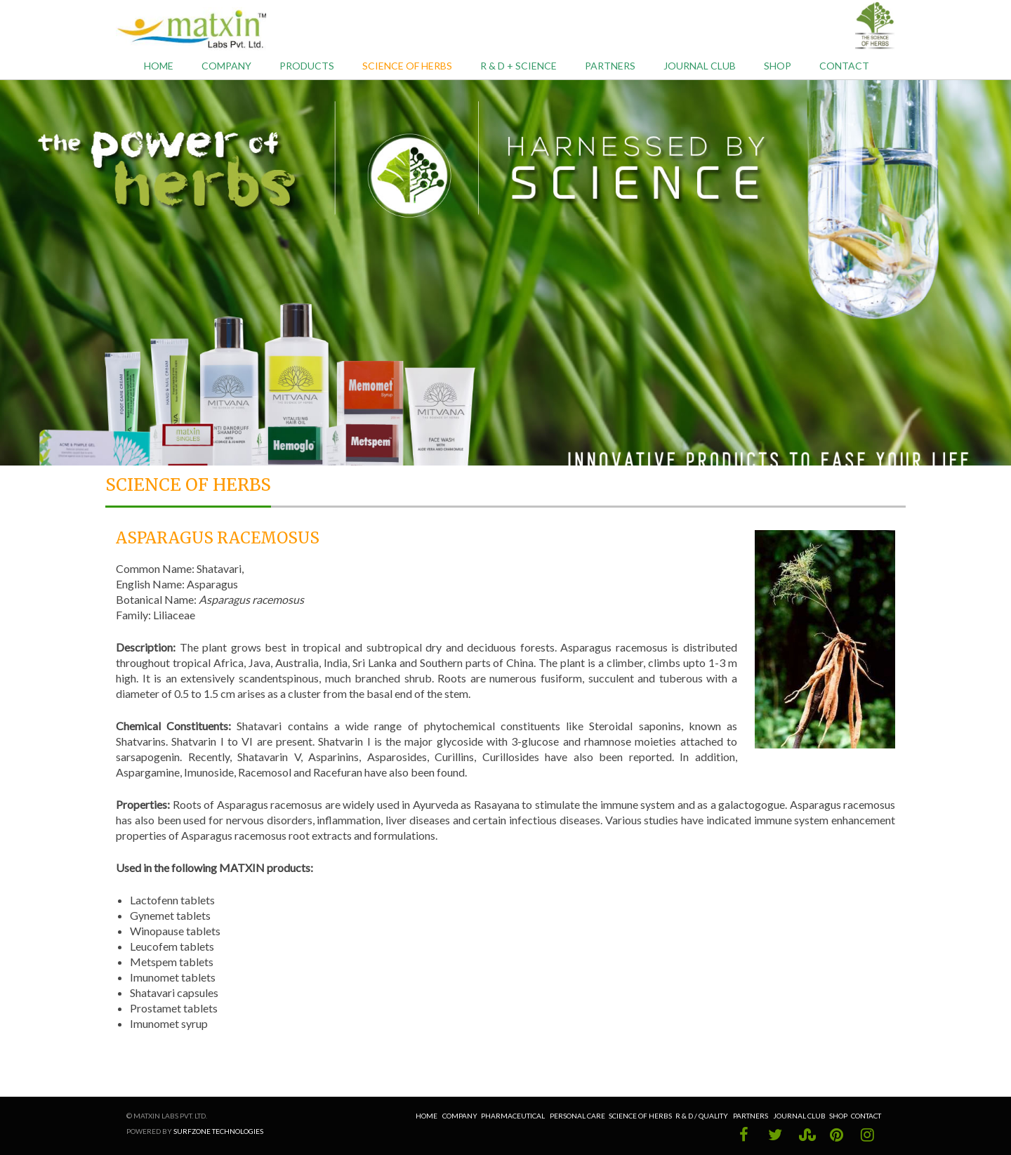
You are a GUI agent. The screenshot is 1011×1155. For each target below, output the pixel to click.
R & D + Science (518, 66)
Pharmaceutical (513, 1115)
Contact (844, 66)
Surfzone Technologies (218, 1131)
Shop (777, 66)
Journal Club (699, 66)
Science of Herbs (407, 66)
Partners (610, 66)
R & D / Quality (702, 1115)
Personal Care (577, 1115)
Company (226, 66)
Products (306, 66)
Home (158, 66)
